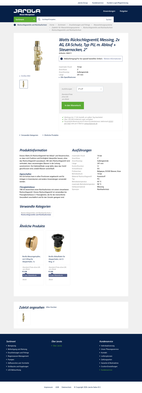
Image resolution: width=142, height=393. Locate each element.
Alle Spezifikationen (68, 77)
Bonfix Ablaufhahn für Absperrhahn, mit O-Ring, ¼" (57, 259)
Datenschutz (66, 387)
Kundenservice (106, 341)
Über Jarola (56, 341)
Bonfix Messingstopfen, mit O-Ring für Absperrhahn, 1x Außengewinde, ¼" (31, 259)
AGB (57, 387)
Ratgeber (124, 11)
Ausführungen (67, 89)
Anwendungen (109, 11)
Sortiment (20, 19)
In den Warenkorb (73, 105)
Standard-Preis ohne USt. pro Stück (67, 96)
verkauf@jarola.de (90, 124)
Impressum (48, 387)
